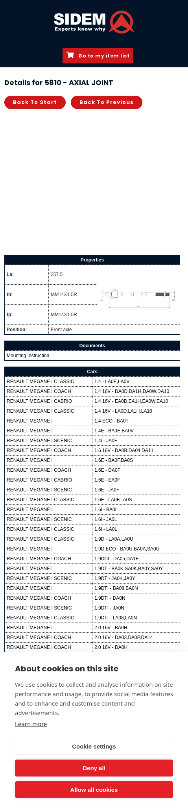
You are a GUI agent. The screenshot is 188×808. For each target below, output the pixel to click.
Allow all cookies (94, 789)
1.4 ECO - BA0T (111, 421)
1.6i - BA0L (106, 509)
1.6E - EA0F (107, 480)
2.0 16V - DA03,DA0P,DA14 (123, 637)
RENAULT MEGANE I (30, 421)
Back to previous (106, 102)
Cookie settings (94, 746)
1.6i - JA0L (105, 519)
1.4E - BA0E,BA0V (114, 431)
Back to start (35, 102)
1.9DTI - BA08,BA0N (116, 588)
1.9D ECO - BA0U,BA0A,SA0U (126, 549)
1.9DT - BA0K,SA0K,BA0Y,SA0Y (128, 568)
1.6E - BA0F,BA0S (113, 460)
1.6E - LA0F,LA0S (113, 499)
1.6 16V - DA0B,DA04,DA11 (123, 450)
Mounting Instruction (28, 355)
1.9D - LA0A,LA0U (113, 539)
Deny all (94, 768)
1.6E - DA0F (107, 470)
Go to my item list (97, 55)
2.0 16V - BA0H (110, 627)
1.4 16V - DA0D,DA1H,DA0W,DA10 (131, 391)
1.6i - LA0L (105, 529)
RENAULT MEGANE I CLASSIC (40, 381)
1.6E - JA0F (106, 490)
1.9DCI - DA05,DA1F (116, 559)
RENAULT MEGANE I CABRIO (39, 401)
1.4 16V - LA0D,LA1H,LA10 (123, 411)
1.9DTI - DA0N (109, 598)
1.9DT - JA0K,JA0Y (114, 578)
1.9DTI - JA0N (109, 608)
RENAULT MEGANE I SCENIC (39, 440)
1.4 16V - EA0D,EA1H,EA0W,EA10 (131, 401)
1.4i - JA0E (106, 440)
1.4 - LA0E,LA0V (111, 381)
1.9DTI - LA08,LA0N (115, 618)
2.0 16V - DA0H (110, 647)
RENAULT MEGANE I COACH (39, 391)
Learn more (31, 724)
